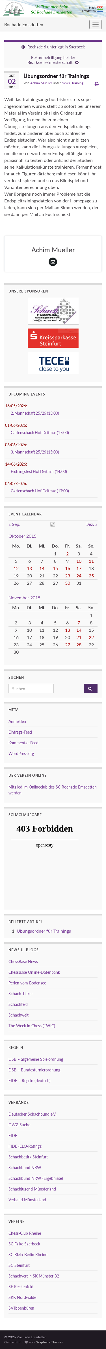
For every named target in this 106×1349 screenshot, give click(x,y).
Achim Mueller (41, 83)
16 (67, 568)
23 (67, 575)
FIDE (12, 1135)
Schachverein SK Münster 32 (33, 1276)
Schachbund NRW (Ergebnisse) (35, 1178)
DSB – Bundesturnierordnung (34, 1069)
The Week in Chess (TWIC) (31, 1025)
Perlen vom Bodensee (27, 983)
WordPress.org (21, 753)
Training (77, 83)
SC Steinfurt (19, 1265)
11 (91, 561)
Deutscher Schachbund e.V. (32, 1114)
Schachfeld (18, 1004)
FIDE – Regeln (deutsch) (29, 1080)
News (66, 83)
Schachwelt (18, 1015)
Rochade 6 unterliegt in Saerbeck (56, 46)
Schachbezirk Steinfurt (28, 1156)
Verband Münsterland (27, 1199)
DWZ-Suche (19, 1124)
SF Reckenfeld (20, 1286)
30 (67, 583)
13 (29, 568)
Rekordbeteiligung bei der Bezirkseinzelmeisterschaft (51, 60)
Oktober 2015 (22, 536)
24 (78, 575)
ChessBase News (23, 961)
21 (78, 637)
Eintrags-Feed (20, 732)
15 (55, 568)
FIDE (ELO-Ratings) (25, 1146)
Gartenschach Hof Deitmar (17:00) (40, 432)
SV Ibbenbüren (21, 1308)
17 (78, 568)
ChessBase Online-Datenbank (34, 972)
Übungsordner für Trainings (44, 930)
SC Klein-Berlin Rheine (27, 1254)
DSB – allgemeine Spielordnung (35, 1059)
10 (78, 561)
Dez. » (91, 524)
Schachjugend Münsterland (32, 1189)
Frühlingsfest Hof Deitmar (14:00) (39, 471)
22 (91, 637)
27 (67, 644)
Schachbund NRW (24, 1167)
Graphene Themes (49, 1342)
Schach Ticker (20, 993)
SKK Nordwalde (22, 1297)
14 (41, 568)
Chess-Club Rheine (24, 1233)
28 (78, 644)
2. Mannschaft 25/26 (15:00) (35, 413)
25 (91, 575)
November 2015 (24, 597)
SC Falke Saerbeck (24, 1243)
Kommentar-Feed (23, 742)
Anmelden (17, 721)
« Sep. (14, 524)
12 (16, 568)
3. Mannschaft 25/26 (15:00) (35, 452)
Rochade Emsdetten (23, 24)
